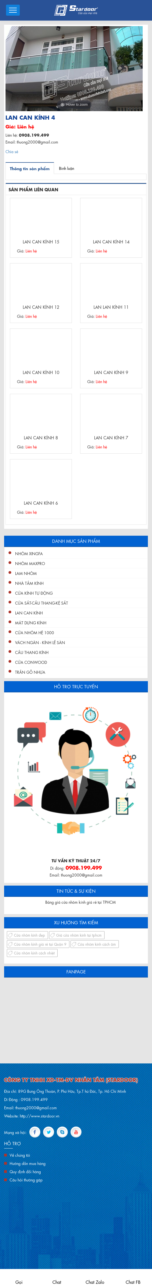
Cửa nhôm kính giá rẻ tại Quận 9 (40, 944)
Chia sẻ (11, 151)
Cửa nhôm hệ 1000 (34, 632)
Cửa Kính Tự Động (34, 592)
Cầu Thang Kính (32, 652)
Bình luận (66, 167)
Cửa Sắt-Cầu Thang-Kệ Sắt (41, 602)
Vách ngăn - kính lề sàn (40, 642)
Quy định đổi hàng (25, 1171)
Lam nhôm (26, 573)
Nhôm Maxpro (30, 563)
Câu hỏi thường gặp (26, 1179)
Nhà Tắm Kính (29, 582)
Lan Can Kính (29, 612)
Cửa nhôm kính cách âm (97, 944)
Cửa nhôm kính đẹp (29, 935)
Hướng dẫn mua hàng (28, 1163)
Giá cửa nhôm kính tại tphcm (79, 935)
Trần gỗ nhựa (30, 671)
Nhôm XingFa (29, 553)
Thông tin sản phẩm (30, 168)
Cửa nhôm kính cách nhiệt (34, 952)
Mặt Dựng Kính (30, 622)
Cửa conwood (31, 661)
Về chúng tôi (20, 1154)
